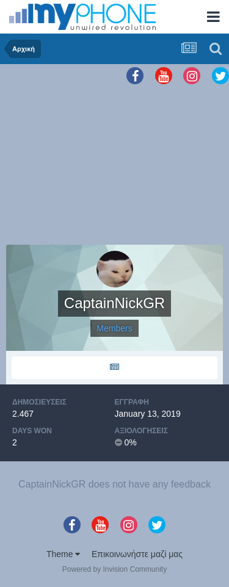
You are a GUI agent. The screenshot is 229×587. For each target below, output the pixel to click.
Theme (63, 554)
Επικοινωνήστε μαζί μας (137, 554)
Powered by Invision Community (114, 569)
